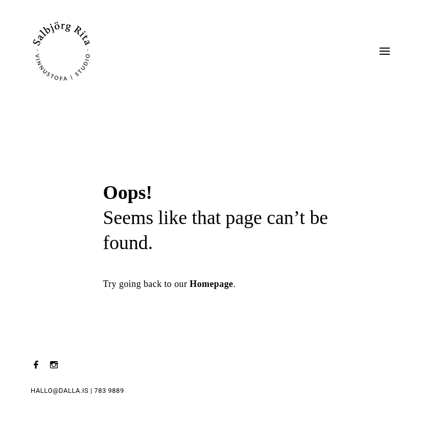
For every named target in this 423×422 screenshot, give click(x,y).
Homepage (211, 284)
